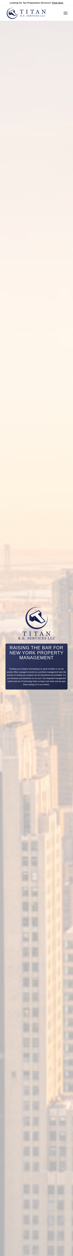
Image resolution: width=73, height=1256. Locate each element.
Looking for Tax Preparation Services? (36, 3)
